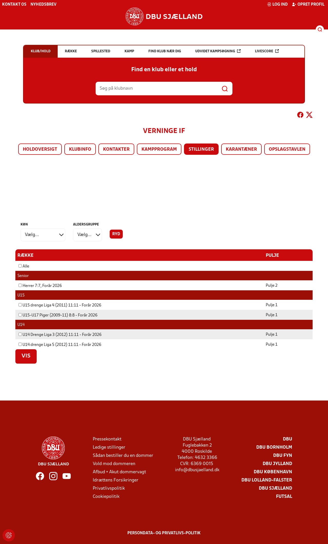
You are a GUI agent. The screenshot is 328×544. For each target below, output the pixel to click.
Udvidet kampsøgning (218, 51)
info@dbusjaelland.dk (197, 470)
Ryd (116, 234)
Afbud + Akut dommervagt (119, 472)
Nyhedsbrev (43, 4)
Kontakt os (14, 4)
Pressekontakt (107, 439)
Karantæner (241, 149)
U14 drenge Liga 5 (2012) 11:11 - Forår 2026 (59, 344)
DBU (287, 439)
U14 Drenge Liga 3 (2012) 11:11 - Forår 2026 (59, 334)
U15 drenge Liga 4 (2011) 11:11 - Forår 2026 (59, 305)
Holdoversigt (40, 149)
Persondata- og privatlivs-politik (164, 533)
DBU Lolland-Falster (266, 480)
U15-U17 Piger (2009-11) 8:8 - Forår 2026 (57, 315)
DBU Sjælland (275, 488)
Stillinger (201, 149)
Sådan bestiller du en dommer (123, 455)
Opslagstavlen (287, 149)
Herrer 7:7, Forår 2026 (40, 286)
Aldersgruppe (86, 224)
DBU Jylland (277, 463)
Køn (24, 224)
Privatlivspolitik (109, 488)
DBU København (273, 472)
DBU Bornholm (274, 447)
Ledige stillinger (109, 447)
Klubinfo (80, 149)
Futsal (284, 496)
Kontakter (116, 149)
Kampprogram (159, 149)
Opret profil (308, 4)
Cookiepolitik (106, 496)
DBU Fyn (282, 455)
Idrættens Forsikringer (115, 480)
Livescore (267, 51)
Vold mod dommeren (114, 463)
